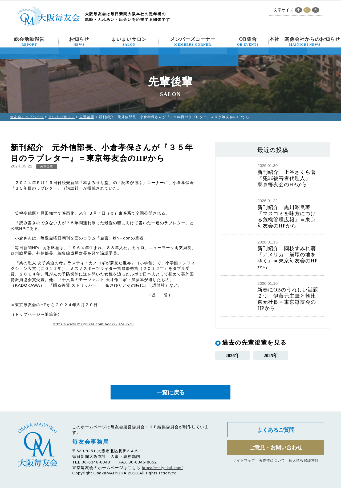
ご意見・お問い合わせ (276, 454)
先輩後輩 (86, 117)
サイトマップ (244, 468)
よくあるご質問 (275, 434)
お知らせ (79, 41)
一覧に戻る (170, 395)
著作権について (272, 468)
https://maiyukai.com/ (162, 471)
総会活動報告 (29, 41)
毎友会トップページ (27, 117)
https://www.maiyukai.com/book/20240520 (93, 324)
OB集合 (248, 41)
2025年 (270, 356)
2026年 (232, 356)
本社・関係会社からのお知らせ (304, 41)
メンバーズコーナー (193, 41)
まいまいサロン (129, 41)
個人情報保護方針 (304, 468)
